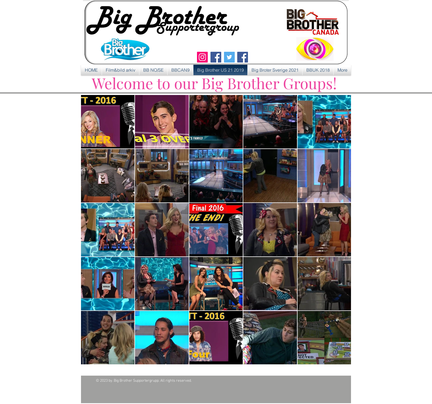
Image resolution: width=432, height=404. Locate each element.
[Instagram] (202, 57)
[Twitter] (229, 57)
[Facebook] (215, 57)
